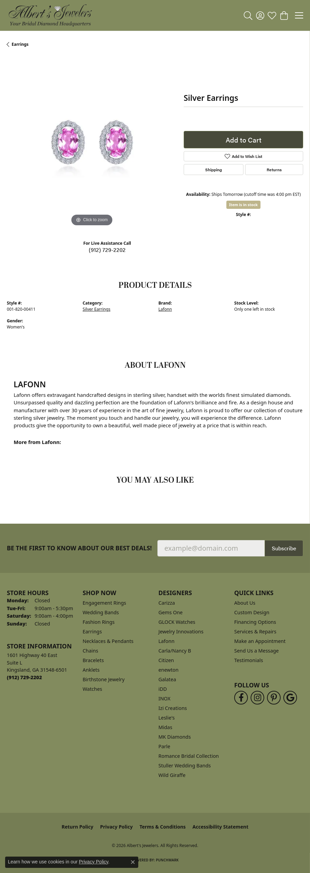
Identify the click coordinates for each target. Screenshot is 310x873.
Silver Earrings (96, 309)
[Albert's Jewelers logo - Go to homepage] (49, 15)
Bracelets (93, 660)
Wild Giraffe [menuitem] (171, 775)
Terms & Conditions (163, 826)
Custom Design (251, 612)
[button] (248, 15)
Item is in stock (243, 204)
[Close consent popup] (133, 862)
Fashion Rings (99, 622)
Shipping (213, 169)
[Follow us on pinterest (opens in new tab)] (274, 697)
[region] (92, 143)
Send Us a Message (256, 650)
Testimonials (248, 660)
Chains (90, 650)
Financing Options (255, 622)
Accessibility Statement (221, 826)
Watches (92, 689)
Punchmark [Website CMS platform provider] (167, 860)
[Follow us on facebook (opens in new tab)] (241, 697)
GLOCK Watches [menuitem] (176, 622)
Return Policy (78, 826)
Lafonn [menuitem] (166, 641)
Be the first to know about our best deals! (79, 548)
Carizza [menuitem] (166, 603)
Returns (274, 169)
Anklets (91, 670)
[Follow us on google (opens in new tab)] (290, 697)
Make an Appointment (259, 641)
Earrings (20, 44)
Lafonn (165, 309)
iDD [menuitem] (162, 689)
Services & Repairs (255, 631)
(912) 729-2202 (107, 250)
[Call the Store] (24, 677)
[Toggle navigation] (299, 15)
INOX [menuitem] (164, 698)
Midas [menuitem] (165, 727)
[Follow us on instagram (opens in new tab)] (257, 697)
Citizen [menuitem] (166, 660)
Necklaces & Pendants (108, 641)
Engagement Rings (104, 603)
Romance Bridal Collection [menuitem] (188, 756)
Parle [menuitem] (164, 746)
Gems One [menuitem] (170, 612)
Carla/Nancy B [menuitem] (174, 650)
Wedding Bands (101, 612)
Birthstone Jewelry (104, 679)
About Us (244, 603)
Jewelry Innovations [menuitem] (180, 631)
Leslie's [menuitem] (166, 717)
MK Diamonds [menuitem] (174, 737)
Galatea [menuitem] (167, 679)
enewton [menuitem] (168, 670)
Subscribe (284, 548)
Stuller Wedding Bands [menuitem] (184, 765)
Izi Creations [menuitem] (172, 708)
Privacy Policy (116, 826)
